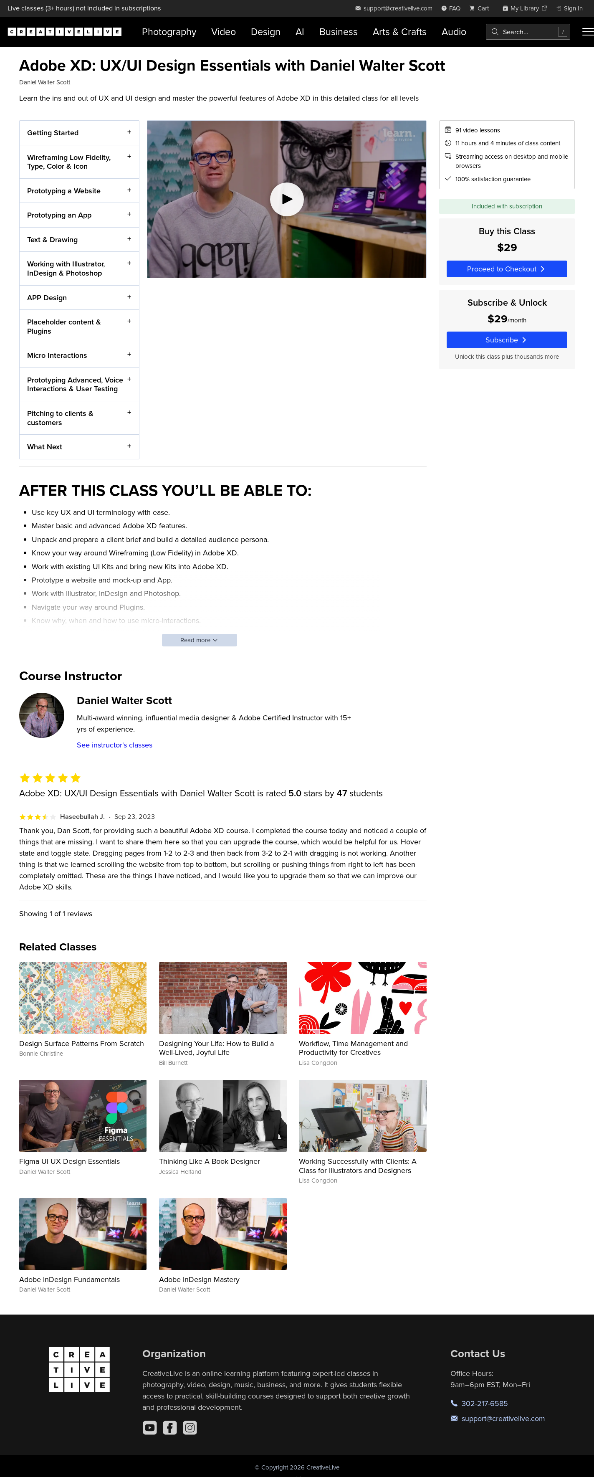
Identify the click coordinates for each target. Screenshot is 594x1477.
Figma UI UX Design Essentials (69, 1161)
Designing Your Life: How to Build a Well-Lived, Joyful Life (216, 1048)
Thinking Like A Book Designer (209, 1161)
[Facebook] (169, 1427)
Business (338, 31)
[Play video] (286, 199)
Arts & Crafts (400, 31)
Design (266, 31)
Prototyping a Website (64, 190)
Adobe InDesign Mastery (199, 1279)
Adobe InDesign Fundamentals (69, 1279)
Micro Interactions (57, 355)
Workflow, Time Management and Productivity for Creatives (353, 1048)
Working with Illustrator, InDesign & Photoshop (66, 268)
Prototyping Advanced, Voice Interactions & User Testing (75, 384)
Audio (454, 31)
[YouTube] (149, 1427)
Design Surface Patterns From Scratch (81, 1043)
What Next (44, 446)
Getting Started (52, 132)
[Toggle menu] (588, 31)
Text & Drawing (52, 239)
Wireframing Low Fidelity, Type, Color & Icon (69, 161)
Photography (169, 31)
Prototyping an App (59, 215)
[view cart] (481, 8)
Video (223, 31)
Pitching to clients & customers (60, 418)
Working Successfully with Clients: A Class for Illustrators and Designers (358, 1166)
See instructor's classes (114, 745)
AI (300, 31)
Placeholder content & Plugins (64, 326)
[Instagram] (189, 1427)
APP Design (47, 297)
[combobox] (528, 31)
